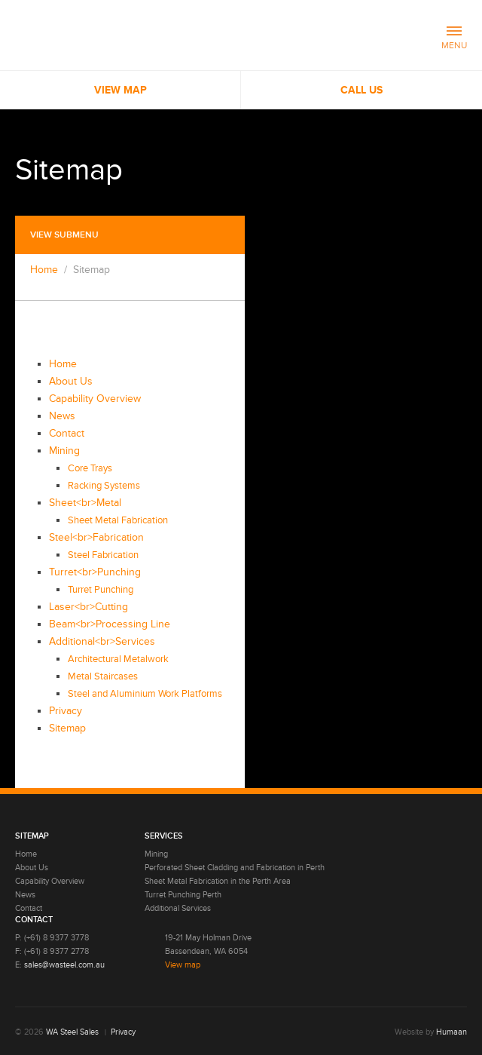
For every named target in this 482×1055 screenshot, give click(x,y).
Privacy (65, 710)
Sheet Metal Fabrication (118, 520)
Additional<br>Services (102, 641)
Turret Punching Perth (183, 895)
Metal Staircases (103, 676)
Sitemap (67, 728)
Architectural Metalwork (118, 659)
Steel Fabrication (103, 555)
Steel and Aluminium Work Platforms (145, 694)
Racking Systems (104, 486)
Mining (64, 450)
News (62, 415)
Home (44, 269)
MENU (454, 38)
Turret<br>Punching (95, 572)
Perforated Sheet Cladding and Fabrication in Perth (235, 868)
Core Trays (90, 468)
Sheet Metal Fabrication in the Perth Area (218, 881)
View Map (120, 90)
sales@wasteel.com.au (64, 965)
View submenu (64, 235)
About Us (71, 381)
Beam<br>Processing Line (109, 624)
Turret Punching (100, 590)
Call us (361, 90)
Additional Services (178, 908)
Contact (66, 433)
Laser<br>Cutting (88, 606)
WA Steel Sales (72, 1032)
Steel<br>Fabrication (96, 537)
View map (182, 965)
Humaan (451, 1032)
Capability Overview (95, 398)
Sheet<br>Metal (85, 502)
